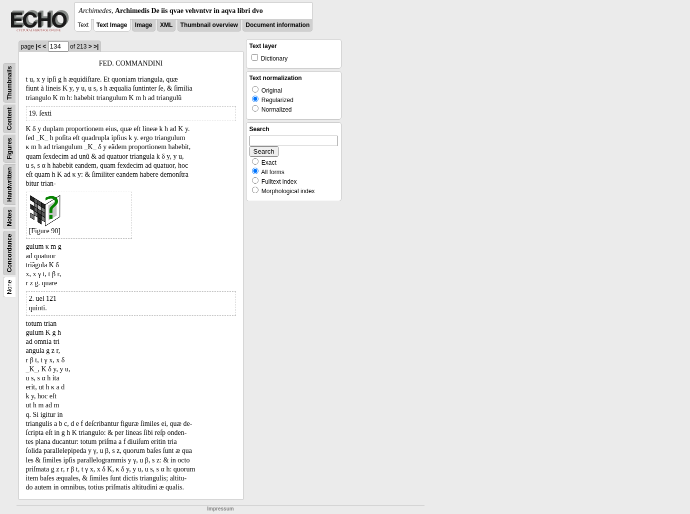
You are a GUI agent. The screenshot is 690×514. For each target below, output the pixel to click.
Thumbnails (9, 83)
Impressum (220, 508)
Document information (278, 25)
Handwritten (9, 184)
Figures (9, 148)
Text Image (112, 25)
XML (166, 25)
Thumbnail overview (209, 25)
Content (9, 119)
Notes (9, 218)
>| (96, 46)
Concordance (9, 253)
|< (38, 46)
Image (143, 25)
